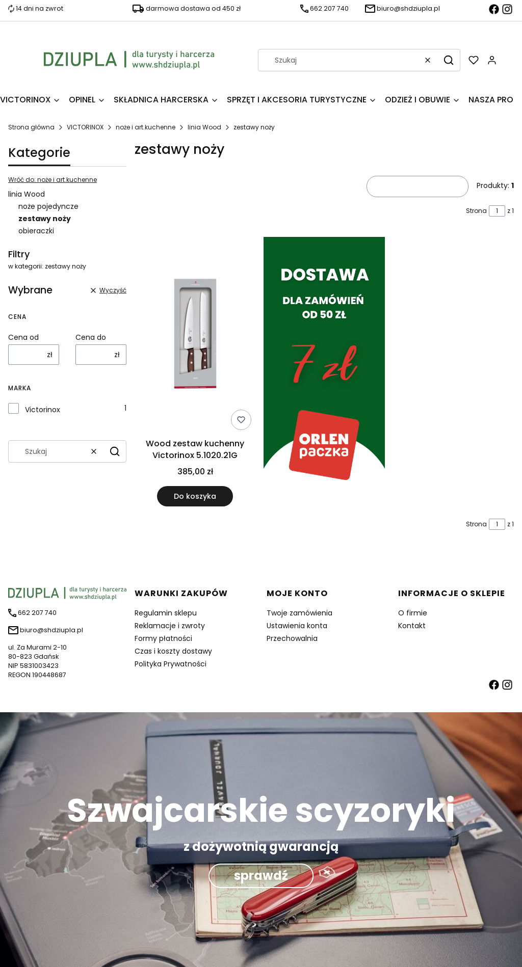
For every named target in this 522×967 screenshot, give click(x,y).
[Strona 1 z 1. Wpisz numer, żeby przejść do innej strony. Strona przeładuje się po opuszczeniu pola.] (497, 211)
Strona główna (31, 127)
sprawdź (261, 875)
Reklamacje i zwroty (170, 626)
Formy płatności (163, 638)
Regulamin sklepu (166, 613)
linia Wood (204, 127)
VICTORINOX (85, 127)
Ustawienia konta (297, 626)
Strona (476, 210)
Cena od (23, 337)
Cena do (90, 337)
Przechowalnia (292, 638)
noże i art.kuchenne (145, 127)
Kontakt (412, 626)
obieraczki (36, 231)
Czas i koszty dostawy (173, 651)
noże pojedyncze (48, 206)
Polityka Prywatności (170, 664)
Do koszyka (195, 496)
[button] (448, 60)
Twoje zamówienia (299, 613)
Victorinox (42, 410)
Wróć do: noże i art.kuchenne (52, 179)
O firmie (412, 613)
